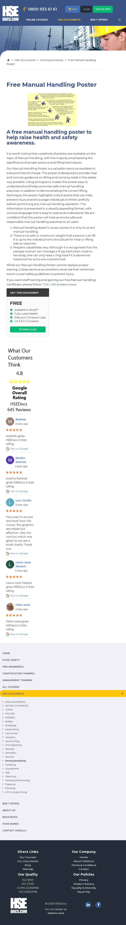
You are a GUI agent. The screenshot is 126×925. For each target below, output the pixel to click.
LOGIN (86, 9)
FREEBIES (10, 717)
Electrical (9, 757)
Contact (84, 869)
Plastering (10, 784)
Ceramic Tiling (12, 741)
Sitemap (28, 869)
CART (72, 9)
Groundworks (12, 768)
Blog (28, 865)
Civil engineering (13, 745)
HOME (6, 653)
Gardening (10, 764)
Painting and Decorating (17, 780)
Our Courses (28, 857)
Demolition (10, 753)
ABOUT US (8, 810)
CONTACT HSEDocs (14, 830)
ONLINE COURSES (37, 19)
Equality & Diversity (84, 887)
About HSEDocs (84, 861)
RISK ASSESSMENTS (15, 702)
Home (84, 857)
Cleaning (9, 749)
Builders (9, 721)
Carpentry (10, 737)
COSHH (9, 709)
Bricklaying (10, 725)
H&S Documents (25, 60)
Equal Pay (83, 891)
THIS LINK (49, 284)
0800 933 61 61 (42, 9)
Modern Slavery (84, 883)
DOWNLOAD (28, 329)
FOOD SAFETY (11, 660)
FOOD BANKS (10, 823)
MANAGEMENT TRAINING (17, 680)
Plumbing (10, 788)
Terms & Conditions (83, 865)
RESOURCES (9, 817)
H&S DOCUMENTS (69, 19)
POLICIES (10, 713)
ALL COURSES (11, 687)
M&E (7, 772)
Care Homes (11, 733)
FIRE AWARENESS (13, 666)
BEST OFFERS (99, 19)
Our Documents (27, 861)
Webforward (56, 913)
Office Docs (10, 776)
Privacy (83, 879)
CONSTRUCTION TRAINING (18, 673)
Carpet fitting (12, 729)
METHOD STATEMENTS (16, 706)
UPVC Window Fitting (16, 792)
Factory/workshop (51, 60)
